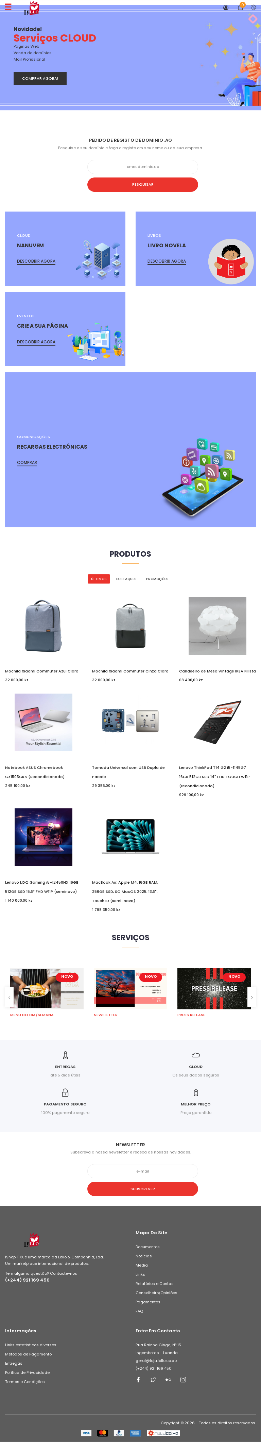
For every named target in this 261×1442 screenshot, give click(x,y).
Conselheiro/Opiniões (156, 1293)
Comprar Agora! (40, 78)
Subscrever (130, 1189)
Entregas (13, 1363)
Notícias (144, 1256)
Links (140, 1274)
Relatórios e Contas (155, 1284)
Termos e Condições (25, 1382)
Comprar (27, 462)
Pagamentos (148, 1302)
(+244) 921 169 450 (27, 1280)
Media (142, 1265)
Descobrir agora (36, 261)
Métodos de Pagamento (28, 1354)
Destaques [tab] (126, 579)
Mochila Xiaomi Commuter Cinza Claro (130, 671)
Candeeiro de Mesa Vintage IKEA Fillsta (217, 671)
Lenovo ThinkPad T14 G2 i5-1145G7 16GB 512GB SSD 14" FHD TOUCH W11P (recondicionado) (214, 777)
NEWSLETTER (106, 1015)
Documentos (148, 1247)
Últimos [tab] (99, 579)
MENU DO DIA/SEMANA (32, 1015)
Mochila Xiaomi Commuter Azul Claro (42, 671)
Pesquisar (130, 184)
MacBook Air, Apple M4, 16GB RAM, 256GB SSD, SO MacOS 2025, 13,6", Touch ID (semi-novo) (125, 891)
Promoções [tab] (157, 579)
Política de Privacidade (27, 1373)
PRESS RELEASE (191, 1015)
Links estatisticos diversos (30, 1345)
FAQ (139, 1311)
